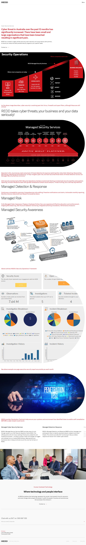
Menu (83, 2)
